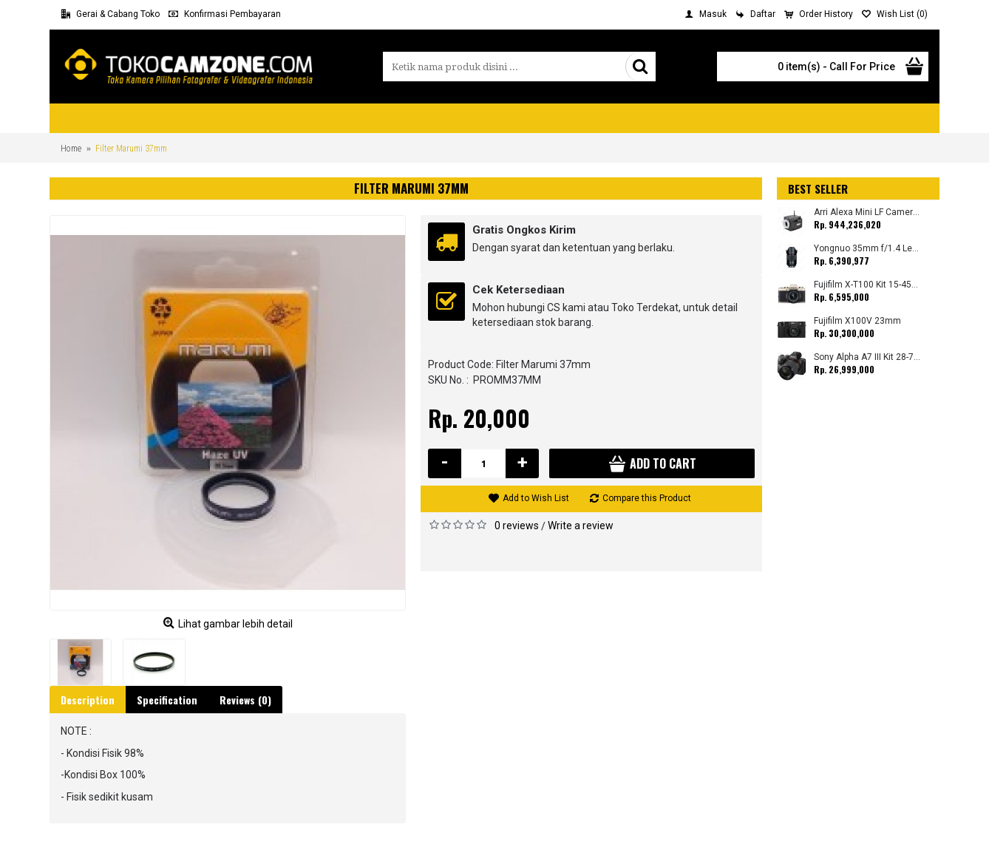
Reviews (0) (245, 699)
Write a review (581, 525)
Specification (167, 699)
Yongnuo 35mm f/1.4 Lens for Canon (867, 249)
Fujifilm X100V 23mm (857, 321)
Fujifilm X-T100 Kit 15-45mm (867, 285)
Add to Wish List (536, 498)
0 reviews (516, 525)
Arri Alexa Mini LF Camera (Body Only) (867, 212)
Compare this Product (646, 498)
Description (88, 699)
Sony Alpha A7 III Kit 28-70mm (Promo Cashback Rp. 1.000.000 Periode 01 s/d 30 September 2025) (867, 357)
